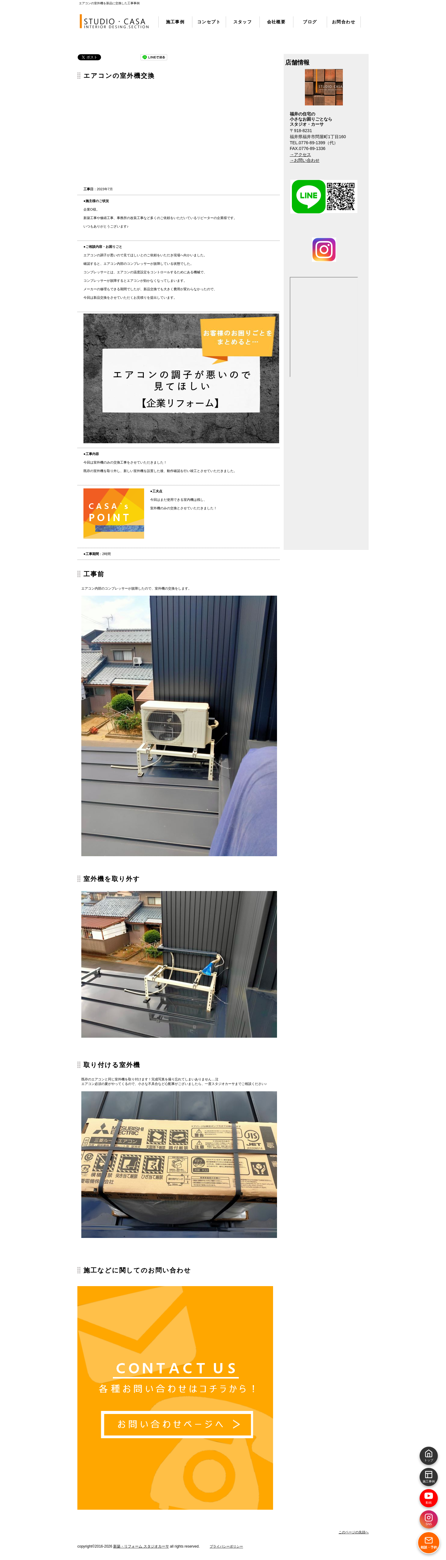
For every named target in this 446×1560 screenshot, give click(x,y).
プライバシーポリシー (226, 1546)
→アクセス (300, 154)
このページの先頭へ (354, 1532)
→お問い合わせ (304, 160)
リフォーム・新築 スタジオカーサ (114, 21)
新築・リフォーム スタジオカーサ (141, 1546)
